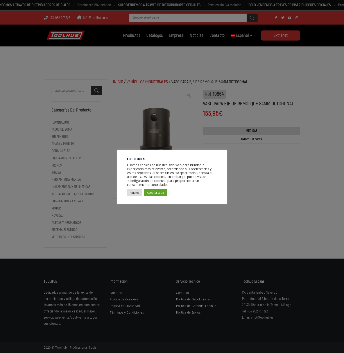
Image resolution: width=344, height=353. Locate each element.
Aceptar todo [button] (155, 193)
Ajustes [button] (135, 193)
